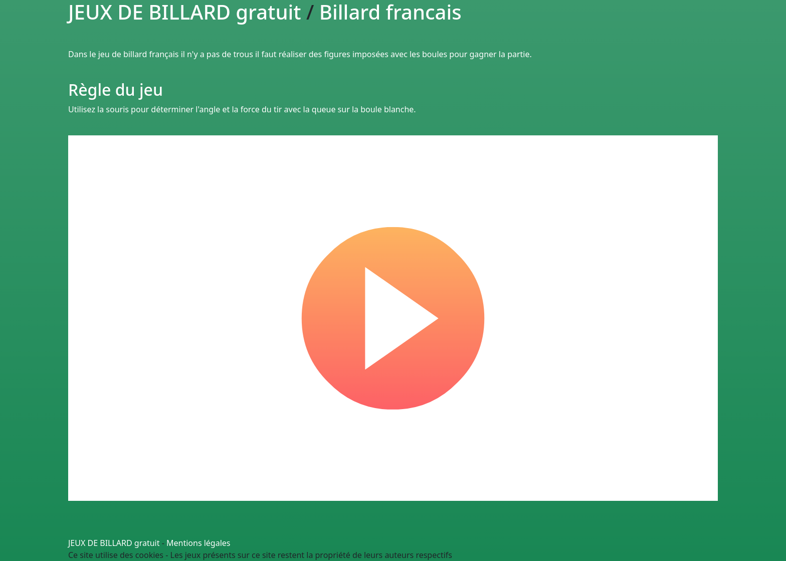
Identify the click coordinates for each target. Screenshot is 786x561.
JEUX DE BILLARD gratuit (114, 542)
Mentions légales (198, 542)
